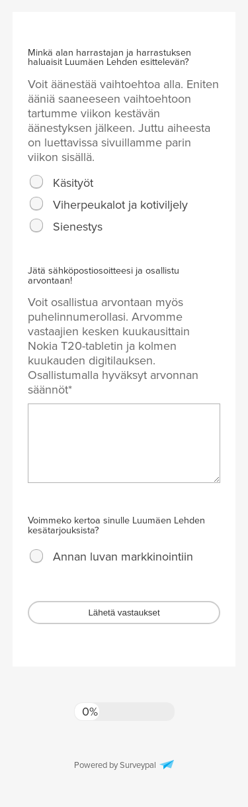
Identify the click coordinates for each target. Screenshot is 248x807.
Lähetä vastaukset (123, 613)
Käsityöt (73, 183)
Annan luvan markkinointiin (123, 556)
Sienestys (78, 226)
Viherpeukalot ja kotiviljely (120, 204)
